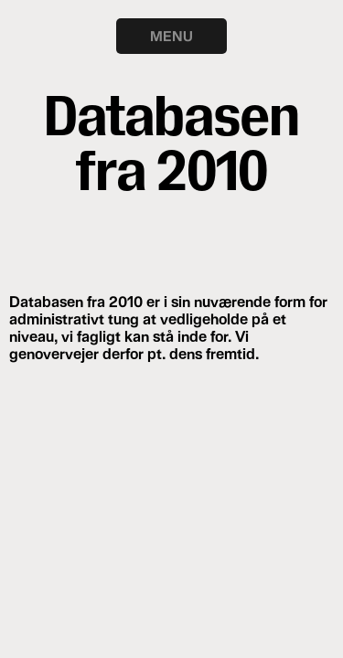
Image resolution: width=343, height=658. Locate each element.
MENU (171, 35)
